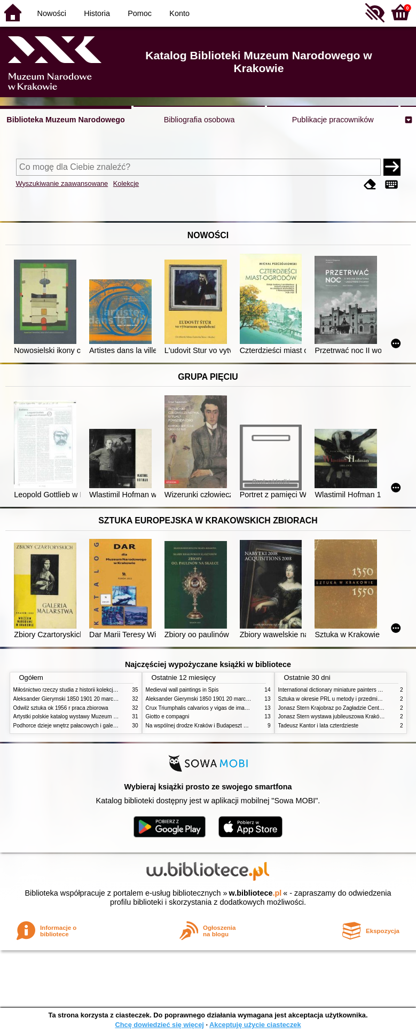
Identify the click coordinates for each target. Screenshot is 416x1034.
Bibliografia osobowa (199, 119)
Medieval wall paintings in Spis (182, 690)
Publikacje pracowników (333, 119)
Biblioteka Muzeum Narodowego (65, 119)
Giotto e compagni (168, 716)
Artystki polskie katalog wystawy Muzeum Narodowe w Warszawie (92, 716)
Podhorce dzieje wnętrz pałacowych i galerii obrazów (76, 725)
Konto (179, 13)
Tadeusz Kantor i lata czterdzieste (318, 725)
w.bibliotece (255, 893)
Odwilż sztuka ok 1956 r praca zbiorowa (60, 708)
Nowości (51, 13)
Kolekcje (126, 183)
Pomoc (140, 13)
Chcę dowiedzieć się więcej (159, 1025)
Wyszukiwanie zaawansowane (62, 183)
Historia (97, 13)
